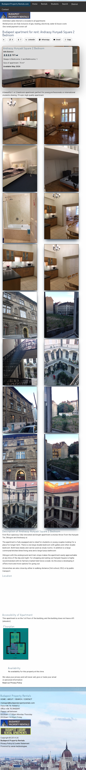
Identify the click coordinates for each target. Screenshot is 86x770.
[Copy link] (67, 39)
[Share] (4, 39)
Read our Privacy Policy (12, 683)
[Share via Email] (57, 39)
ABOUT (10, 699)
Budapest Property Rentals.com (15, 4)
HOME (3, 699)
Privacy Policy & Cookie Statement (15, 743)
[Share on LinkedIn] (30, 39)
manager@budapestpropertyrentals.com (18, 703)
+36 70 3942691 (13, 709)
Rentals (44, 4)
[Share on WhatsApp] (44, 39)
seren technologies (19, 746)
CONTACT (28, 699)
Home (34, 4)
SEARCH (18, 699)
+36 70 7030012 (12, 706)
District (74, 4)
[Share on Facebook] (19, 39)
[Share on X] (11, 39)
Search (65, 4)
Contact (5, 9)
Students (55, 4)
